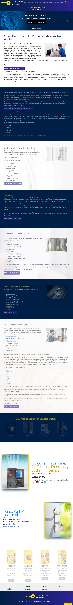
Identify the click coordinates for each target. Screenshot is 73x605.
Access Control (57, 3)
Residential (38, 2)
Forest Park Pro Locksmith (10, 585)
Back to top (68, 604)
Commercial (45, 2)
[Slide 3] (38, 28)
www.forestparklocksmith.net (11, 526)
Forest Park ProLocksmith (10, 2)
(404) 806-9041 (39, 477)
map (34, 521)
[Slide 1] (33, 28)
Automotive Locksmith (36, 15)
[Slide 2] (35, 28)
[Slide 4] (40, 28)
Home (25, 2)
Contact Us (62, 3)
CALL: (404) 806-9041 (36, 22)
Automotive (31, 2)
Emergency (51, 2)
